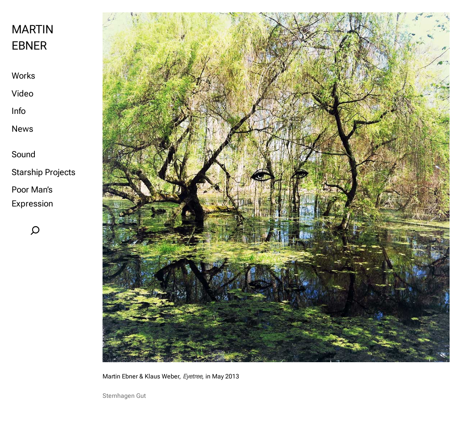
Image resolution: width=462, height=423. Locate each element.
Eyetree (191, 376)
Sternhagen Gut (124, 395)
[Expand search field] (35, 230)
